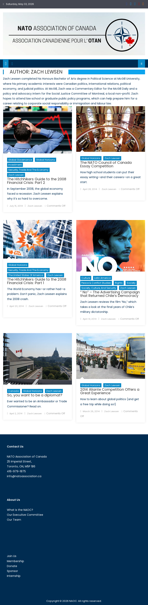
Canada (13, 391)
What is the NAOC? (20, 510)
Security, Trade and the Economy (28, 169)
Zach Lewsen (16, 175)
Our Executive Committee (25, 515)
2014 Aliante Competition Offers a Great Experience (109, 391)
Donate (12, 566)
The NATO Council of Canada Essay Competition (106, 164)
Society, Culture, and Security (98, 288)
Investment (15, 164)
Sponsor (12, 571)
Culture (85, 278)
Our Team (14, 520)
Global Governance (20, 159)
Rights (119, 283)
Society (131, 283)
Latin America (102, 278)
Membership (15, 561)
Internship (13, 576)
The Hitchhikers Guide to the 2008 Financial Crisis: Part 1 (36, 281)
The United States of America (25, 275)
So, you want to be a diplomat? (34, 395)
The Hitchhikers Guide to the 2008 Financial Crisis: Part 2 (36, 181)
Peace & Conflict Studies (96, 283)
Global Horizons (45, 159)
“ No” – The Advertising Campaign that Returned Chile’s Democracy (110, 294)
